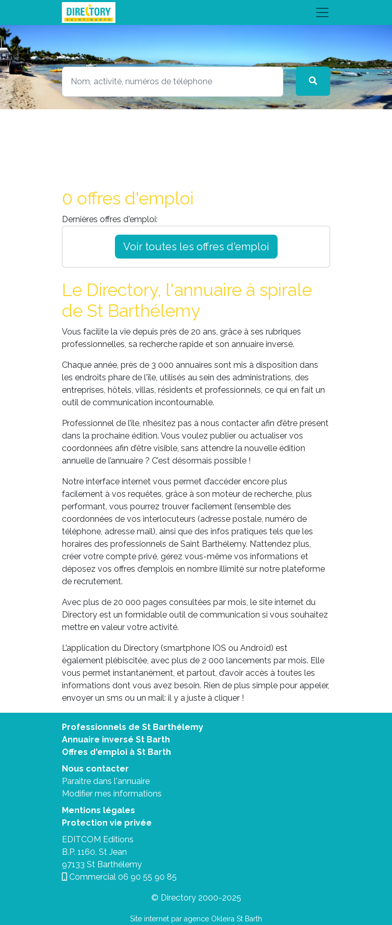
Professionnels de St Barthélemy (132, 727)
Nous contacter (95, 769)
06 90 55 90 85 (147, 877)
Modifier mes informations (112, 794)
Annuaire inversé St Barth (116, 739)
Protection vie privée (107, 823)
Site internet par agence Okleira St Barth (196, 919)
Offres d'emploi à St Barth (116, 752)
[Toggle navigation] (196, 12)
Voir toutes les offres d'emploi (196, 246)
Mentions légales (98, 810)
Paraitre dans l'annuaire (106, 781)
